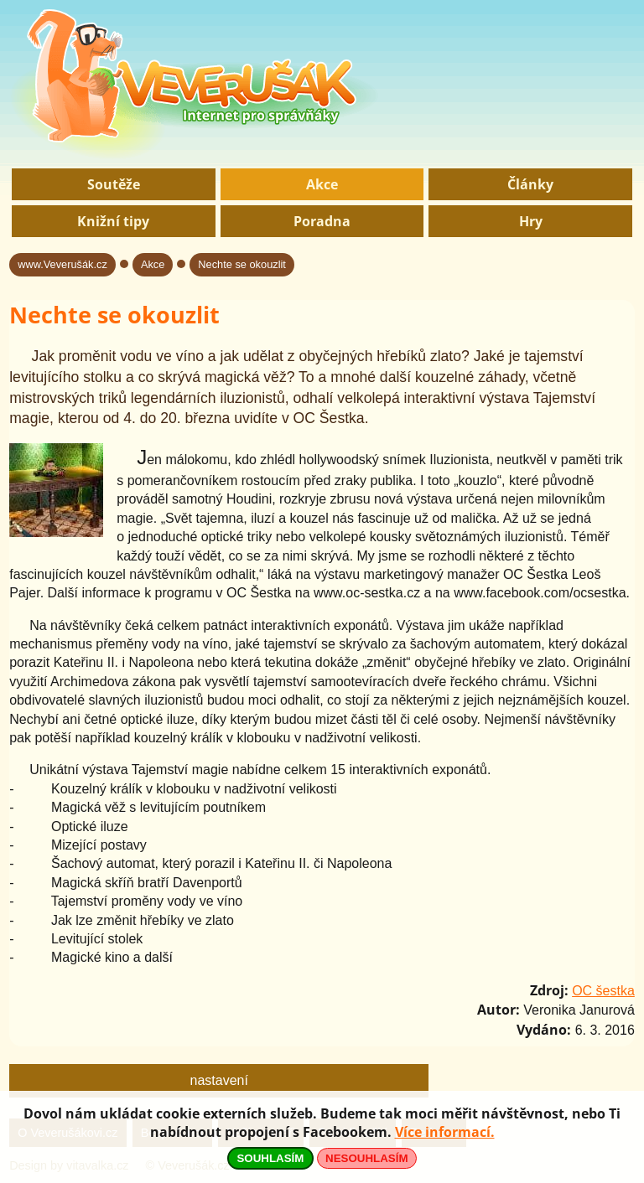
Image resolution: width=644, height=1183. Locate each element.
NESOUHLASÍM (366, 1158)
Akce (322, 184)
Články (530, 184)
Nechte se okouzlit (242, 264)
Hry (531, 221)
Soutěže (113, 184)
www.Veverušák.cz (62, 264)
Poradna (322, 221)
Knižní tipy (113, 221)
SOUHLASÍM (270, 1158)
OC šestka (603, 991)
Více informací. (445, 1132)
